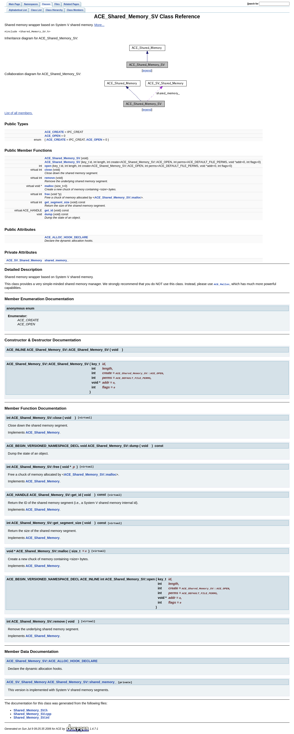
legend (147, 71)
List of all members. (19, 113)
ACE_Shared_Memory (42, 432)
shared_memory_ (56, 260)
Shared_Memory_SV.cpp (32, 711)
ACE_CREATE (54, 132)
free (47, 194)
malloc (49, 186)
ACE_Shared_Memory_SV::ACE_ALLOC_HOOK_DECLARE (52, 659)
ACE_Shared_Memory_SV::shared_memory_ (81, 680)
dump (48, 214)
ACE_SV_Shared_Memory (24, 260)
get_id (48, 210)
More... (99, 25)
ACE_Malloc (221, 284)
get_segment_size (56, 202)
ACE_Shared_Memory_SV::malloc (117, 198)
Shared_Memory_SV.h (31, 708)
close (48, 170)
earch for (253, 3)
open (47, 166)
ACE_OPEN (52, 136)
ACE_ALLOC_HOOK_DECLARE (66, 237)
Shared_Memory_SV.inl (31, 715)
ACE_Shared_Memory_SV (62, 158)
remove (49, 178)
